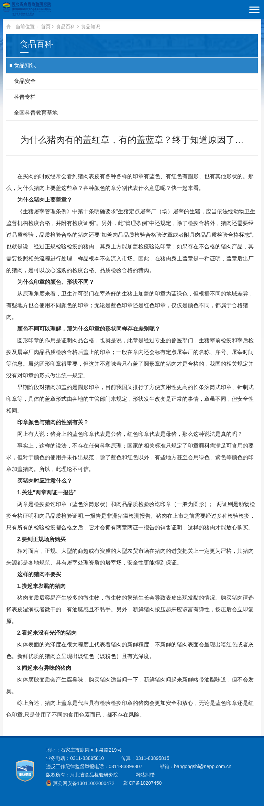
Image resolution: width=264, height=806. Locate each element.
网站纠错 (145, 774)
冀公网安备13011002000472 (83, 783)
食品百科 (65, 26)
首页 (46, 26)
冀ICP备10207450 (141, 783)
